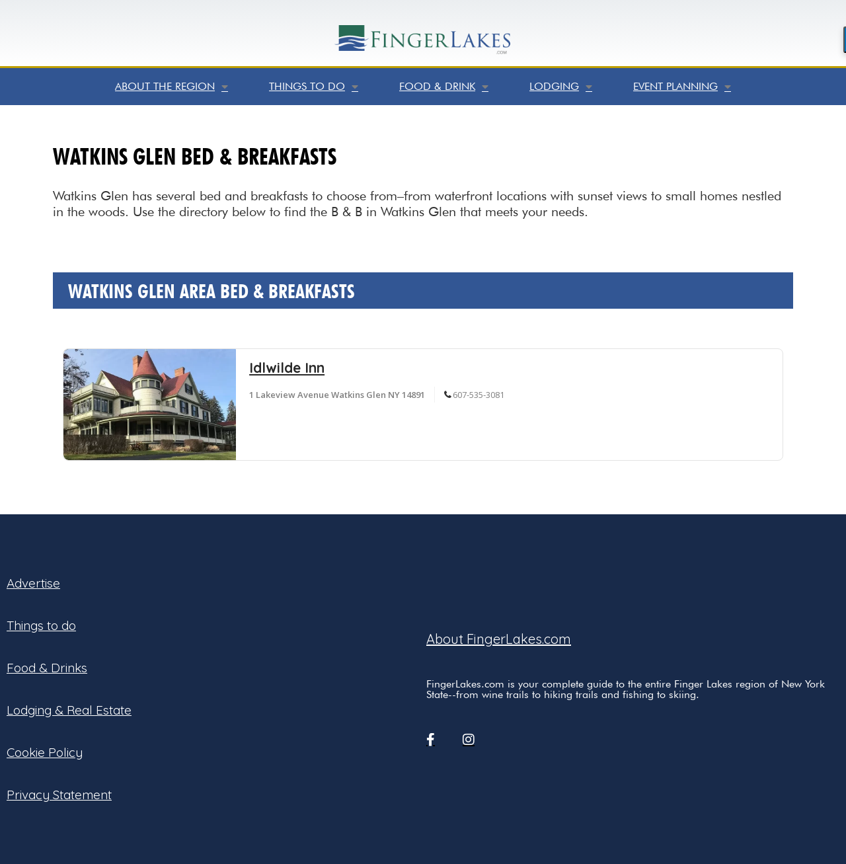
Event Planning (682, 86)
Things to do (313, 86)
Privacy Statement (59, 795)
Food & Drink (443, 86)
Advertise (33, 583)
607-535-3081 (478, 395)
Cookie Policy (45, 752)
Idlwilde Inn (287, 367)
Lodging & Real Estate (69, 710)
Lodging (560, 86)
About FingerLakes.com (498, 639)
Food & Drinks (47, 668)
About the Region (171, 86)
